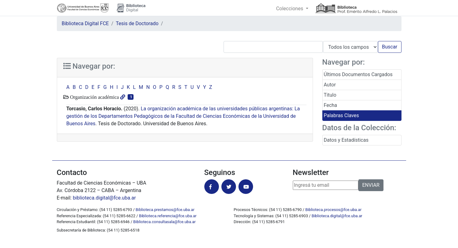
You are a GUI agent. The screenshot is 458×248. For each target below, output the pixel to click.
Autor (330, 85)
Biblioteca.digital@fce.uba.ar (337, 216)
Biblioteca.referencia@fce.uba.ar (168, 216)
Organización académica (94, 96)
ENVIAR (370, 185)
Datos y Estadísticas (346, 140)
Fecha (330, 105)
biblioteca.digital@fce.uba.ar (104, 198)
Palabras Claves (341, 115)
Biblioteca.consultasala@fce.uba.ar (164, 221)
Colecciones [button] (290, 8)
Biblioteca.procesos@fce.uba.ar (333, 209)
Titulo (330, 95)
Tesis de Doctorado (137, 23)
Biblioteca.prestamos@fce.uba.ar (165, 209)
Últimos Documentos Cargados (358, 74)
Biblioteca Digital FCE (85, 23)
